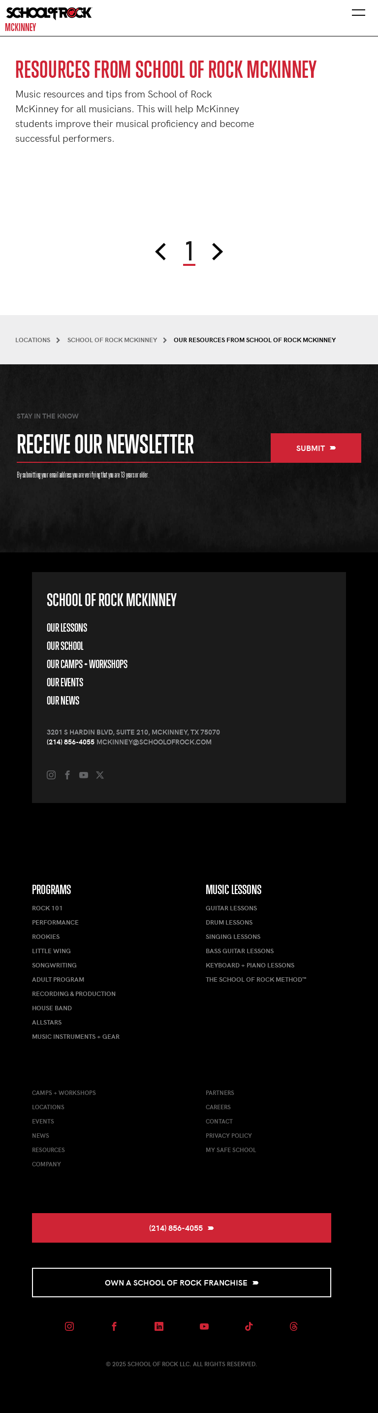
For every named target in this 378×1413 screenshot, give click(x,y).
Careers (218, 1107)
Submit (316, 448)
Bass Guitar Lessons (240, 950)
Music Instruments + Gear (76, 1036)
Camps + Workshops (64, 1092)
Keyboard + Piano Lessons (250, 965)
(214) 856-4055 (70, 741)
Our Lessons (67, 628)
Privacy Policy (229, 1135)
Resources (48, 1150)
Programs (51, 890)
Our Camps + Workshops (87, 664)
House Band (52, 1007)
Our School (65, 646)
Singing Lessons (233, 936)
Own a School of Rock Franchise (182, 1282)
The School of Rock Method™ (256, 979)
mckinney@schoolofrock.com (154, 741)
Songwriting (54, 965)
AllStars (47, 1022)
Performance (55, 922)
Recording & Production (74, 993)
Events (43, 1121)
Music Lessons (233, 890)
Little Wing (51, 950)
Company (46, 1164)
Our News (63, 700)
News (40, 1135)
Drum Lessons (229, 922)
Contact (219, 1121)
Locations (48, 1107)
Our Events (65, 682)
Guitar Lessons (231, 907)
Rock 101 (47, 907)
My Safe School (231, 1150)
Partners (220, 1092)
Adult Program (58, 979)
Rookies (46, 936)
